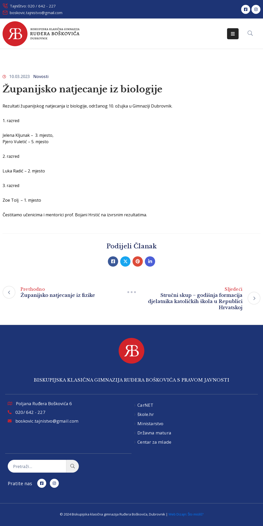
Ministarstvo (150, 423)
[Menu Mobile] (233, 33)
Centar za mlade (154, 442)
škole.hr (145, 414)
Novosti (41, 76)
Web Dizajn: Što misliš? (185, 514)
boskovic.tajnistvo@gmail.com (36, 12)
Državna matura (154, 433)
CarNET (145, 405)
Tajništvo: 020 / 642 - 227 (33, 5)
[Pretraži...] (37, 466)
